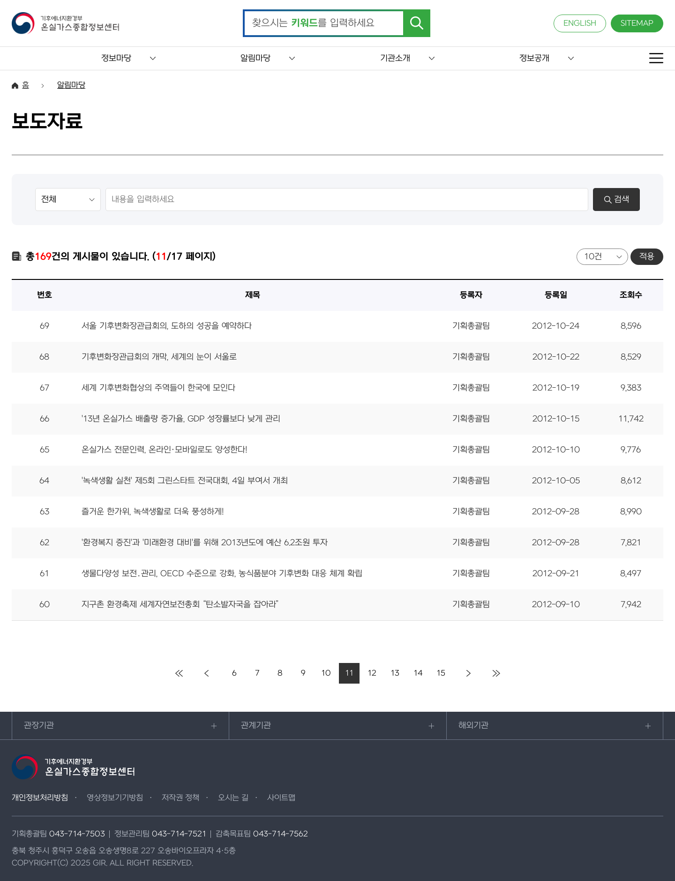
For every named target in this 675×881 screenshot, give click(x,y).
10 (326, 673)
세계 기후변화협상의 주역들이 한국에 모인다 (158, 388)
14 (417, 673)
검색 (616, 199)
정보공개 (534, 58)
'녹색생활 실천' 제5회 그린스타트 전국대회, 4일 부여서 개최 (185, 480)
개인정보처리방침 (40, 798)
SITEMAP (637, 23)
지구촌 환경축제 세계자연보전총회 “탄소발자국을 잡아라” (180, 604)
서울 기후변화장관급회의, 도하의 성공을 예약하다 (167, 326)
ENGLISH (579, 23)
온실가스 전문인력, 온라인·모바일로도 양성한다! (165, 449)
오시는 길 (233, 798)
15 (440, 673)
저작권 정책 (180, 798)
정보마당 (116, 58)
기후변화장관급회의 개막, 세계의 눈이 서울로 (159, 357)
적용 (646, 256)
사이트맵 (281, 798)
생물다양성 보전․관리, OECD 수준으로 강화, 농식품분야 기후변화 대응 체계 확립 (222, 573)
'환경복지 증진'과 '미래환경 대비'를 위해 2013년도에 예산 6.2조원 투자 (205, 542)
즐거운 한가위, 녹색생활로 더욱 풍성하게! (153, 511)
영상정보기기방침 (115, 798)
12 (372, 673)
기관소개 (395, 58)
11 (349, 673)
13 (394, 673)
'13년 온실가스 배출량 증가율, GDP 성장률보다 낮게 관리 (181, 418)
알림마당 (255, 58)
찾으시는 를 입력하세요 (313, 23)
